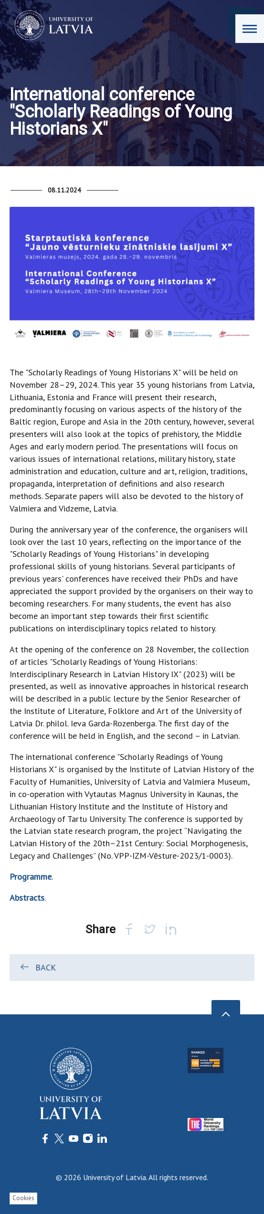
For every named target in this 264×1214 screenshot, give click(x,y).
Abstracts (27, 897)
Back (37, 967)
